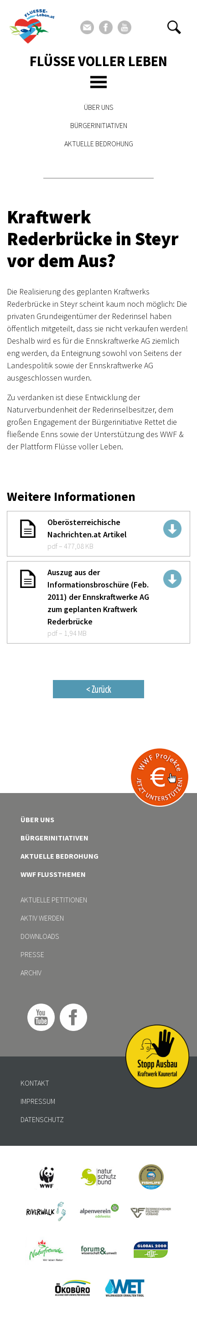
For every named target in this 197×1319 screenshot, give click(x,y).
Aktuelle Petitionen (54, 899)
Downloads (40, 936)
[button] (174, 27)
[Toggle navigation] (98, 82)
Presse (32, 954)
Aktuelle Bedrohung (98, 143)
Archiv (31, 972)
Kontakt (35, 1082)
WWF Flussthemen (53, 874)
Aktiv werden (42, 917)
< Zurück (98, 689)
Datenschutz (42, 1119)
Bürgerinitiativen (98, 125)
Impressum (38, 1101)
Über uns (99, 107)
